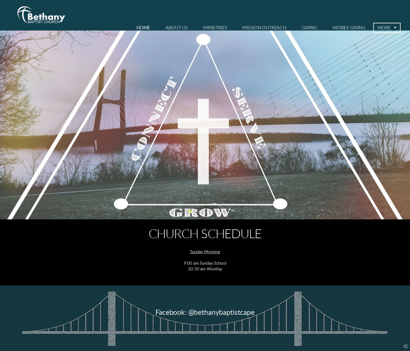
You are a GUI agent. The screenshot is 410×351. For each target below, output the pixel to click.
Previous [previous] (6, 109)
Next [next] (403, 109)
